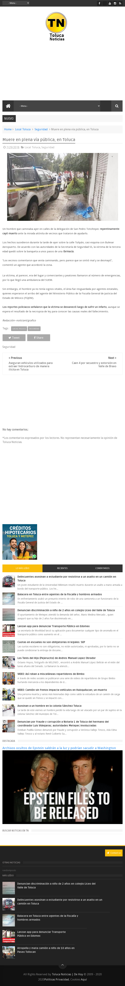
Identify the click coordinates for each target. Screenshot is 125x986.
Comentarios (102, 568)
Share (38, 337)
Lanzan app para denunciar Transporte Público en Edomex (54, 626)
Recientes (62, 568)
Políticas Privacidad (56, 979)
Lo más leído (22, 568)
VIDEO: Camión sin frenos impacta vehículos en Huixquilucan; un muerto (62, 689)
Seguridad (41, 129)
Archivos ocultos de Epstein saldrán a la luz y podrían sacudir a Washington (59, 748)
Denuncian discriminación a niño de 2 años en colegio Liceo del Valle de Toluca (66, 610)
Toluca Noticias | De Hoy (67, 974)
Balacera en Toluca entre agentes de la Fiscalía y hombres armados (60, 594)
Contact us (114, 853)
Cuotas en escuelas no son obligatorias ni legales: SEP (51, 642)
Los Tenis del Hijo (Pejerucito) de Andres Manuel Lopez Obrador (57, 658)
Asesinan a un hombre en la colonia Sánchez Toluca (49, 705)
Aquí (84, 979)
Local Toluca (23, 129)
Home (8, 129)
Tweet (13, 337)
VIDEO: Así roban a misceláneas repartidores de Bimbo (51, 674)
